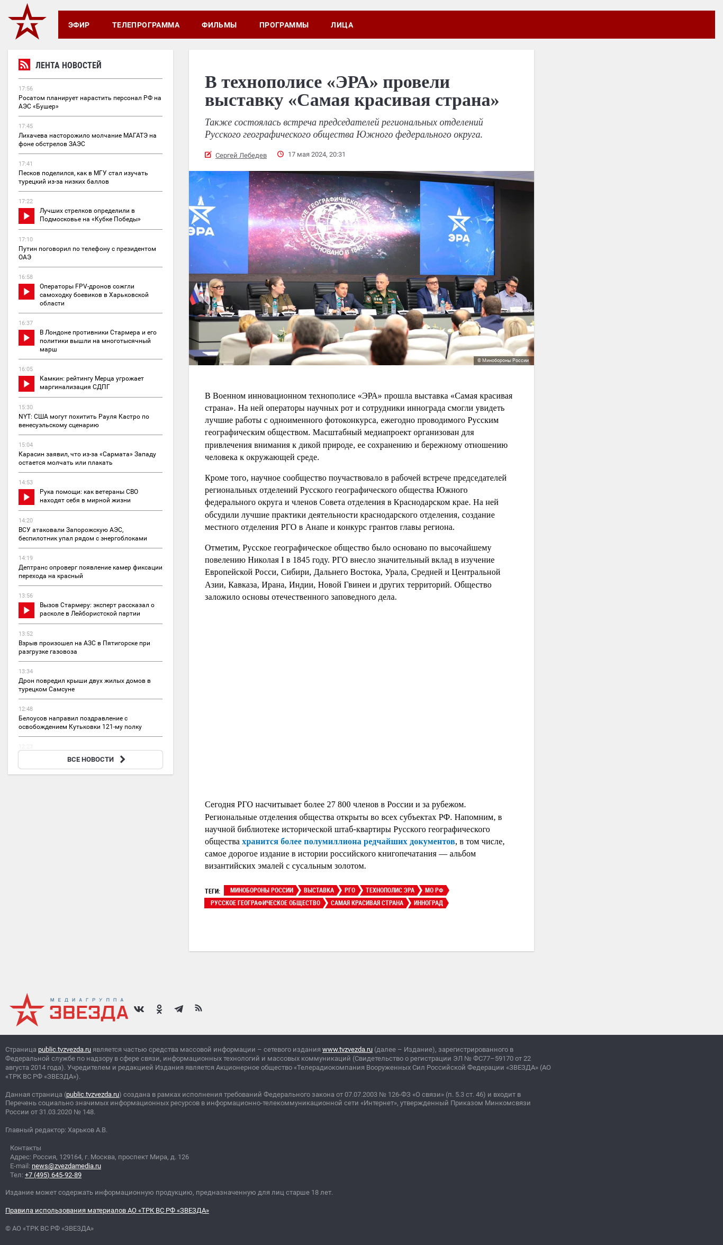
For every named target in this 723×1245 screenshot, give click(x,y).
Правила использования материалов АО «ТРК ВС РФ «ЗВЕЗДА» (107, 1210)
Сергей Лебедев (241, 155)
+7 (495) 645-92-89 (53, 1175)
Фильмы (219, 25)
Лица (342, 25)
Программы (284, 25)
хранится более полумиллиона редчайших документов (348, 841)
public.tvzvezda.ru (64, 1049)
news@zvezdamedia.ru (66, 1166)
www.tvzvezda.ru (347, 1049)
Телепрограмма (145, 25)
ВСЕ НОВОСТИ (97, 759)
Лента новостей (60, 66)
